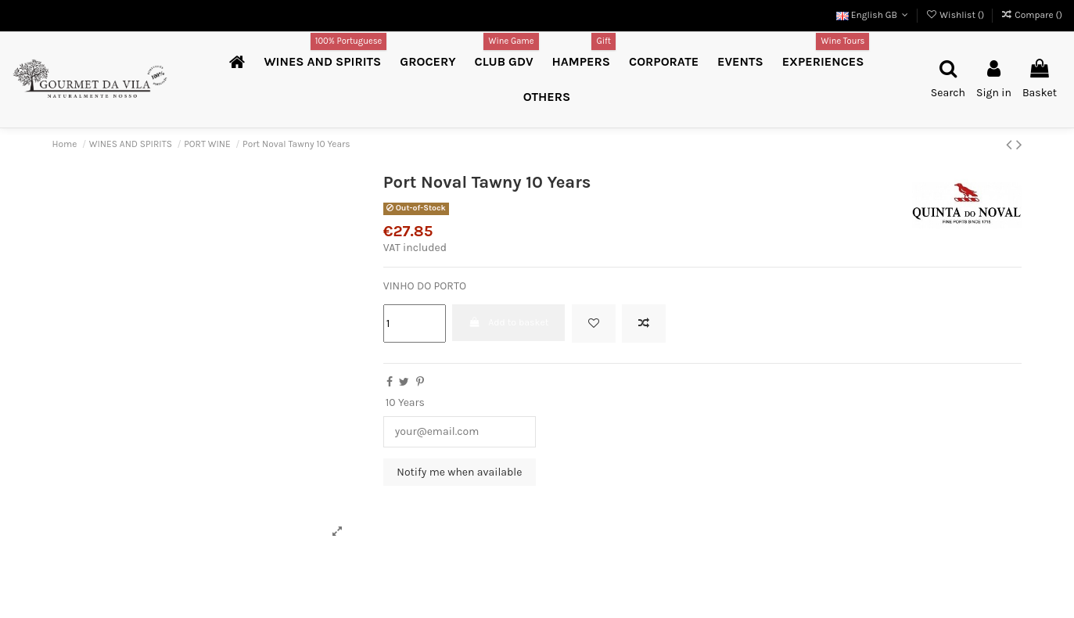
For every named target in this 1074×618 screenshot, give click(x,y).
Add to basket (508, 322)
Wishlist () (955, 14)
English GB (873, 14)
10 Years (405, 402)
